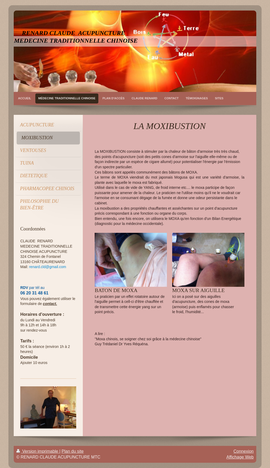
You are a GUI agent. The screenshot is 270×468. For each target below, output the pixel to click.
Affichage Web (240, 457)
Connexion (244, 451)
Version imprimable (37, 451)
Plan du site (73, 451)
